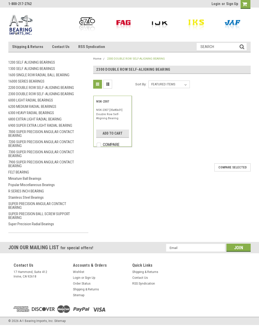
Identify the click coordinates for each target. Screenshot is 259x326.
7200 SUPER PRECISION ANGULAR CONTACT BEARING (41, 144)
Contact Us (60, 46)
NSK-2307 (102, 101)
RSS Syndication (91, 46)
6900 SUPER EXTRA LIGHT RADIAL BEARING (40, 125)
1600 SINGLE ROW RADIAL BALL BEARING (38, 75)
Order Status (82, 283)
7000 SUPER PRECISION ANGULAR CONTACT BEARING (41, 134)
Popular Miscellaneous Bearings (31, 185)
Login (216, 4)
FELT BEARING (18, 172)
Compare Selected (232, 167)
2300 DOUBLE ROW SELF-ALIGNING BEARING (41, 94)
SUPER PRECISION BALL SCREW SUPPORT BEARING (39, 216)
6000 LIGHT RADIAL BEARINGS (30, 100)
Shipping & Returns (27, 46)
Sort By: (140, 84)
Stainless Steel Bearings (26, 197)
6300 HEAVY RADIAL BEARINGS (31, 113)
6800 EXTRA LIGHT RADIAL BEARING (35, 119)
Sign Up (232, 4)
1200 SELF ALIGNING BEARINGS (31, 62)
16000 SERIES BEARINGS (26, 81)
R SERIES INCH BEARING (26, 191)
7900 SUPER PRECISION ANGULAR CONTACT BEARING (41, 164)
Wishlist (78, 272)
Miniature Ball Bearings (24, 178)
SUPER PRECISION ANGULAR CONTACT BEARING (37, 206)
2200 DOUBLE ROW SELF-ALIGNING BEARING (41, 87)
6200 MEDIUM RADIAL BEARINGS (32, 106)
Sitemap (78, 295)
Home (97, 58)
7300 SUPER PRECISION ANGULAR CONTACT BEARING (41, 154)
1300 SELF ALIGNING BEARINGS (31, 68)
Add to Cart (112, 133)
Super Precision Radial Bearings (31, 224)
